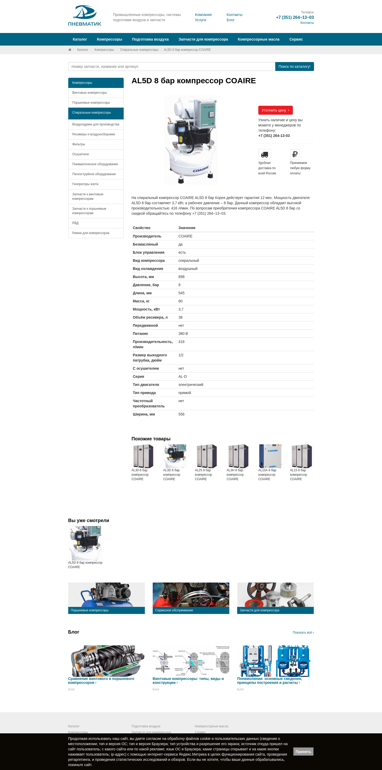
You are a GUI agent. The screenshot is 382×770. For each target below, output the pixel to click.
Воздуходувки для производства (95, 124)
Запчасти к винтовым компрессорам (87, 196)
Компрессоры (104, 50)
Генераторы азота (85, 184)
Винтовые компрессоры (89, 93)
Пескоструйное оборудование (94, 174)
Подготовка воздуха (146, 726)
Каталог (82, 50)
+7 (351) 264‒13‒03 (295, 17)
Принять (303, 752)
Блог (231, 20)
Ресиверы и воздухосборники (93, 134)
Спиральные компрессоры (139, 50)
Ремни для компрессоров (91, 233)
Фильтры (78, 144)
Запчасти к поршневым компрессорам (89, 211)
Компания (203, 15)
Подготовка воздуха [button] (150, 39)
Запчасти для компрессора (203, 39)
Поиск (294, 66)
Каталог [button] (80, 39)
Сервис (296, 39)
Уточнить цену (275, 110)
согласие (153, 738)
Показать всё (303, 632)
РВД (75, 223)
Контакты (234, 15)
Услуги (200, 20)
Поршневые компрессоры (91, 102)
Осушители (80, 154)
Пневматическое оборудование (95, 164)
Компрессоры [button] (109, 39)
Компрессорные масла (259, 39)
